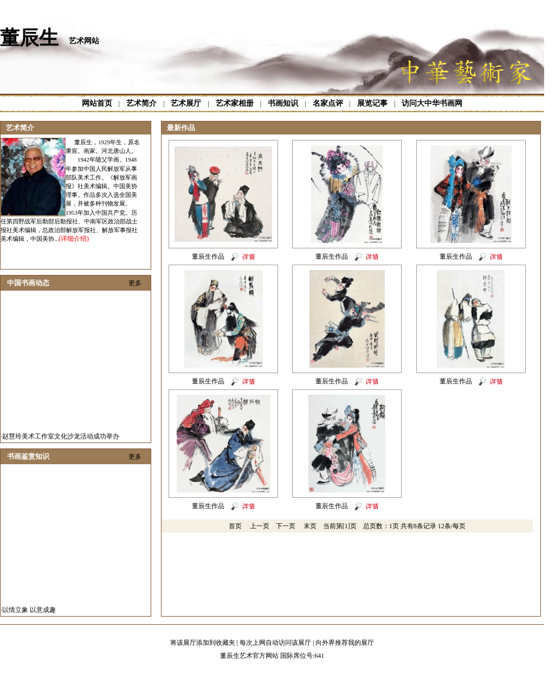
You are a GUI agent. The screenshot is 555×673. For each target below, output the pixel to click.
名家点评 (328, 103)
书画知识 (283, 103)
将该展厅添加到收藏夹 (202, 642)
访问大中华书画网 (432, 103)
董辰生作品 (208, 256)
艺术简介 (141, 103)
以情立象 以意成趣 (29, 613)
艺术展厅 (186, 103)
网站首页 (97, 103)
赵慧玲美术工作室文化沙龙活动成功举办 (60, 439)
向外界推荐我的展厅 (344, 642)
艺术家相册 (235, 103)
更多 (134, 283)
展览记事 (372, 103)
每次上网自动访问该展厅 (275, 642)
